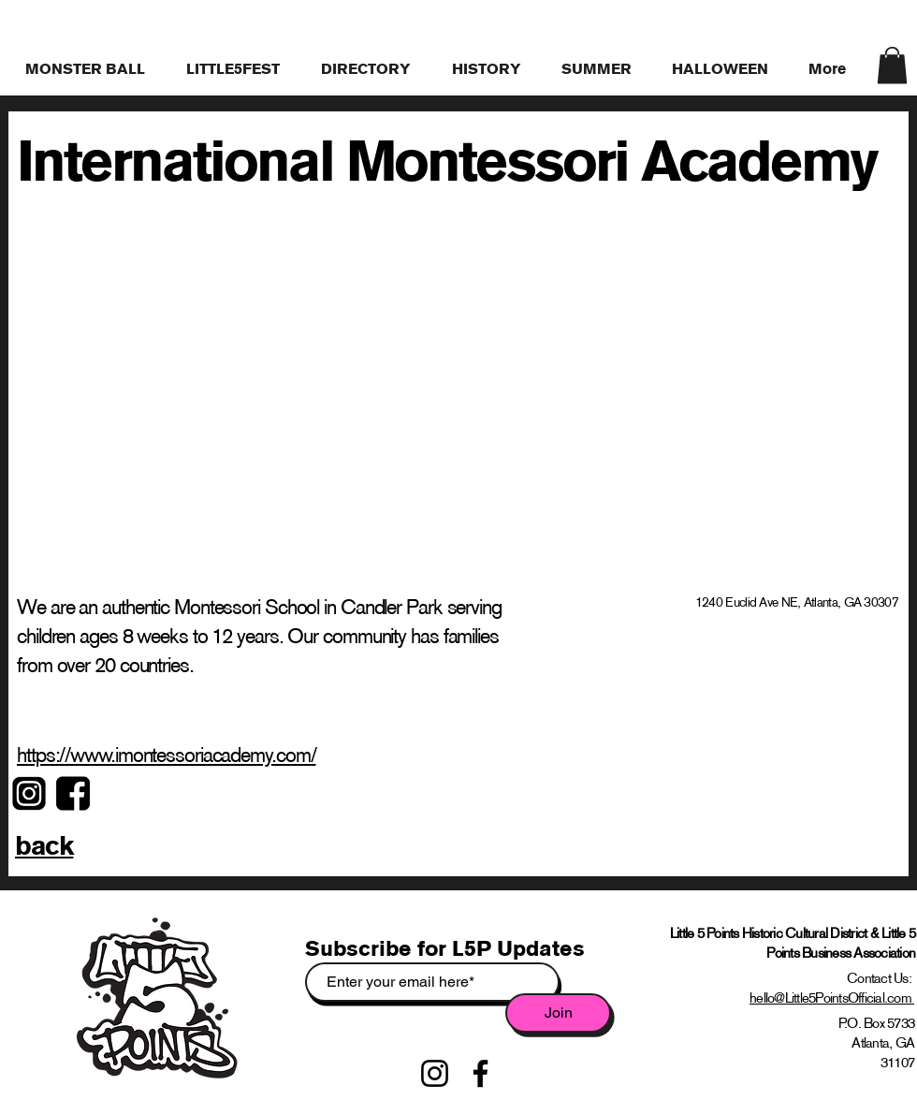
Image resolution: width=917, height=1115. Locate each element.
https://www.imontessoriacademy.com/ (166, 755)
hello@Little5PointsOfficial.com (832, 997)
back (44, 845)
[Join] (558, 1013)
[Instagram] (434, 1073)
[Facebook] (480, 1073)
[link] (892, 65)
